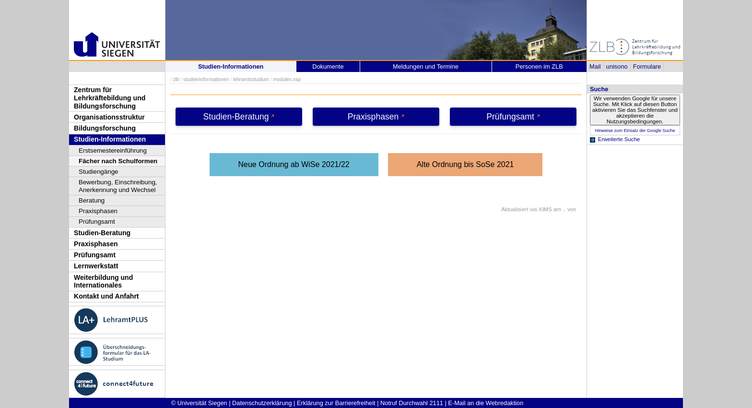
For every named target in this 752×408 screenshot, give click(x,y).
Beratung (92, 200)
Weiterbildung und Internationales (103, 281)
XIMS (545, 209)
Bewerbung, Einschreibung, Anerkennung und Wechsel (118, 186)
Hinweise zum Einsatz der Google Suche (635, 130)
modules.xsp (286, 79)
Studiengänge (98, 171)
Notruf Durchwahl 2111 (411, 403)
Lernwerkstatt (96, 266)
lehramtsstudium (251, 79)
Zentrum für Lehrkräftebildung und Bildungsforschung (109, 97)
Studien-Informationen (110, 139)
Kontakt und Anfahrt (106, 296)
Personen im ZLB (539, 66)
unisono (617, 66)
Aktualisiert (514, 209)
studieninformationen (206, 79)
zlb (176, 79)
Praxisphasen (98, 211)
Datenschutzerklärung (262, 403)
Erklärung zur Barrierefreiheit (336, 403)
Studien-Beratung (102, 233)
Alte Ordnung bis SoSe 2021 (465, 164)
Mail (594, 66)
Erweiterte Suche (619, 139)
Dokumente (327, 66)
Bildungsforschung (105, 128)
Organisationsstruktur (109, 117)
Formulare (647, 66)
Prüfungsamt (97, 221)
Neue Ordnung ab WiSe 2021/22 (294, 164)
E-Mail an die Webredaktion (485, 403)
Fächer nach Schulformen (118, 161)
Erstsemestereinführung (113, 150)
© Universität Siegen (199, 403)
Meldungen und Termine (425, 66)
